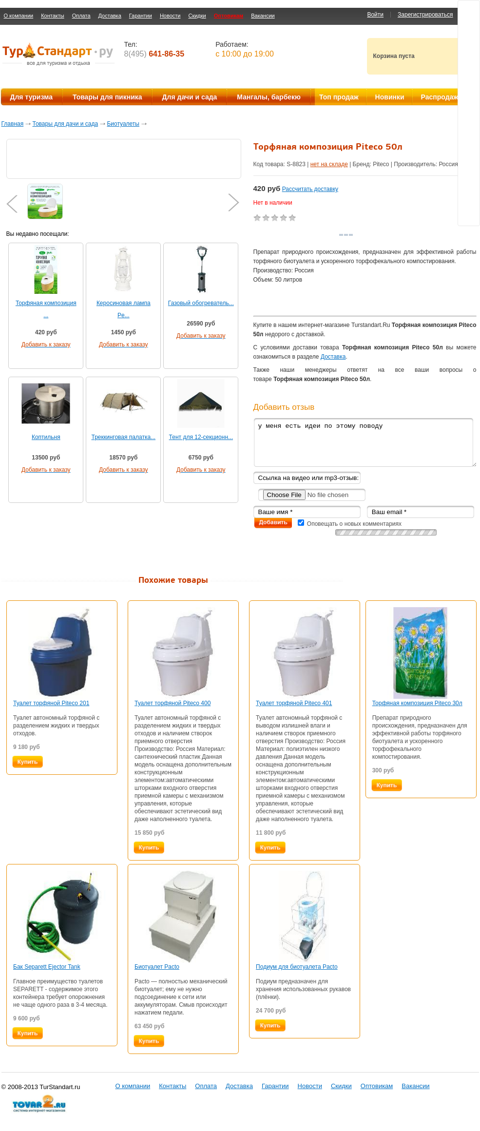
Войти (375, 15)
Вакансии (263, 16)
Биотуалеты (123, 123)
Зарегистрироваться (425, 15)
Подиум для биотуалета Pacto (297, 966)
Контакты (52, 16)
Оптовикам (228, 16)
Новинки (389, 97)
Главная (12, 123)
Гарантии (140, 16)
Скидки (197, 16)
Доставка (109, 16)
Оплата (81, 16)
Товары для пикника (107, 97)
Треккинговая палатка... (123, 437)
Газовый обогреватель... (201, 303)
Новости (170, 16)
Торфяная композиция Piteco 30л (417, 703)
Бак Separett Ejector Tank (46, 966)
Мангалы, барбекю (269, 97)
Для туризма (31, 97)
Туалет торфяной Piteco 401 (294, 703)
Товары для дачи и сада (65, 123)
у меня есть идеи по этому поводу (365, 442)
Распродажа (441, 97)
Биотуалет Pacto (156, 966)
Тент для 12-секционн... (201, 437)
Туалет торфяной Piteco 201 (51, 703)
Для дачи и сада (189, 97)
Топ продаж (339, 97)
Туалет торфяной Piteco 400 (172, 703)
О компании (19, 16)
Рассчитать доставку (310, 189)
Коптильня (46, 437)
